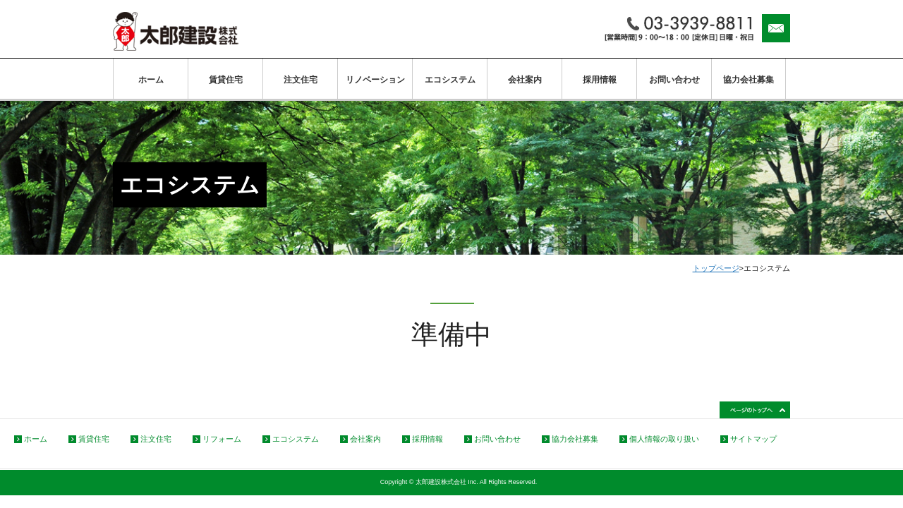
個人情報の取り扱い (664, 439)
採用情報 (600, 80)
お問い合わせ (674, 80)
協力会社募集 (748, 80)
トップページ (716, 268)
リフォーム (221, 439)
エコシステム (450, 80)
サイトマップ (753, 439)
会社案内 (525, 80)
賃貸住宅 (226, 80)
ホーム (151, 80)
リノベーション (375, 80)
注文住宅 (300, 80)
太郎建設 (175, 31)
